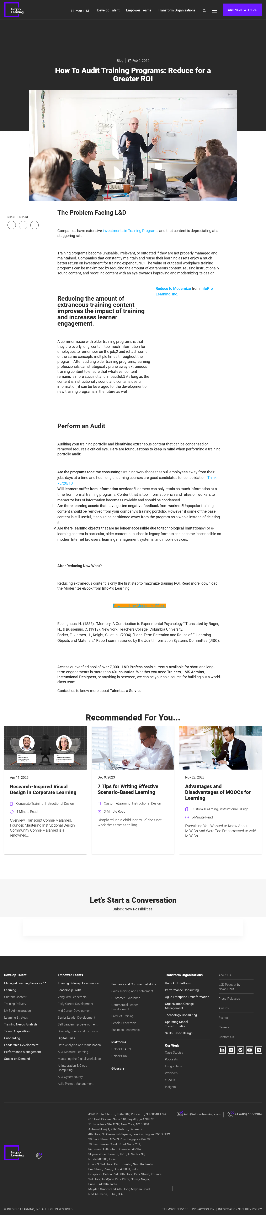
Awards (224, 1008)
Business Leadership (125, 1030)
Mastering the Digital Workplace (79, 1059)
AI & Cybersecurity (70, 1077)
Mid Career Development (74, 1011)
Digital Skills (66, 1038)
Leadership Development (21, 1045)
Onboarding (12, 1038)
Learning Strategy (16, 1017)
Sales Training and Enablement (132, 991)
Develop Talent (108, 10)
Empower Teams (138, 10)
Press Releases (229, 999)
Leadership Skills (69, 990)
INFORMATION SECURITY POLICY (240, 1209)
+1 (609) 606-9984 (248, 1114)
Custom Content (15, 997)
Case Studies (174, 1052)
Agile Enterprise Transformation (187, 997)
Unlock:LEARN (121, 1049)
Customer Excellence (125, 998)
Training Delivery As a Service (78, 983)
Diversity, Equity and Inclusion (78, 1031)
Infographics (173, 1066)
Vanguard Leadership (72, 997)
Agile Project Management (76, 1084)
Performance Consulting (182, 990)
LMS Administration (17, 1011)
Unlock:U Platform (178, 983)
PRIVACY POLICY (203, 1209)
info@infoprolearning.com (202, 1114)
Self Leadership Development (77, 1024)
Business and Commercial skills (133, 984)
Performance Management (22, 1052)
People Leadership (123, 1023)
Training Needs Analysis (21, 1024)
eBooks (170, 1080)
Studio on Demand (17, 1059)
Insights (170, 1087)
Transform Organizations (176, 10)
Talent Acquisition (17, 1031)
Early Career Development (75, 1004)
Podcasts (171, 1059)
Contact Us (226, 1037)
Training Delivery (15, 1004)
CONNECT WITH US (242, 9)
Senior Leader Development (76, 1017)
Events (223, 1018)
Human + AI (80, 11)
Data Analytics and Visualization (79, 1045)
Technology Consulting (181, 1015)
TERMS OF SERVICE (175, 1209)
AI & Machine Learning (73, 1052)
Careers (224, 1027)
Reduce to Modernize (173, 288)
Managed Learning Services (25, 983)
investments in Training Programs (130, 230)
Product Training (122, 1016)
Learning (10, 990)
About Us (225, 975)
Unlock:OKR (119, 1056)
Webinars (171, 1073)
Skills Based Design (178, 1033)
